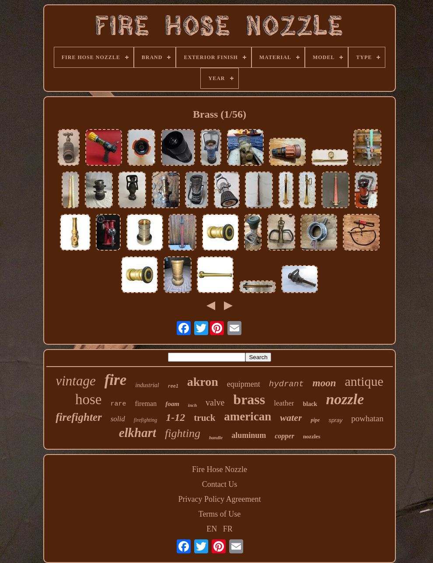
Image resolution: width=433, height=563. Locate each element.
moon (324, 383)
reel (173, 386)
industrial (147, 385)
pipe (315, 420)
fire (116, 379)
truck (204, 418)
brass (249, 399)
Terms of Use (220, 514)
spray (335, 420)
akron (202, 381)
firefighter (79, 417)
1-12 (175, 417)
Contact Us (219, 484)
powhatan (367, 418)
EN (211, 529)
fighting (182, 433)
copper (284, 436)
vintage (75, 380)
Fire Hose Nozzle (219, 469)
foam (172, 403)
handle (216, 437)
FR (228, 529)
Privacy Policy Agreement (219, 499)
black (310, 404)
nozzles (312, 436)
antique (364, 381)
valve (215, 402)
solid (118, 419)
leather (284, 403)
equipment (243, 384)
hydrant (286, 384)
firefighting (145, 420)
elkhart (137, 433)
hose (88, 399)
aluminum (248, 435)
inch (192, 405)
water (291, 417)
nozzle (345, 399)
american (247, 416)
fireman (146, 403)
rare (118, 404)
